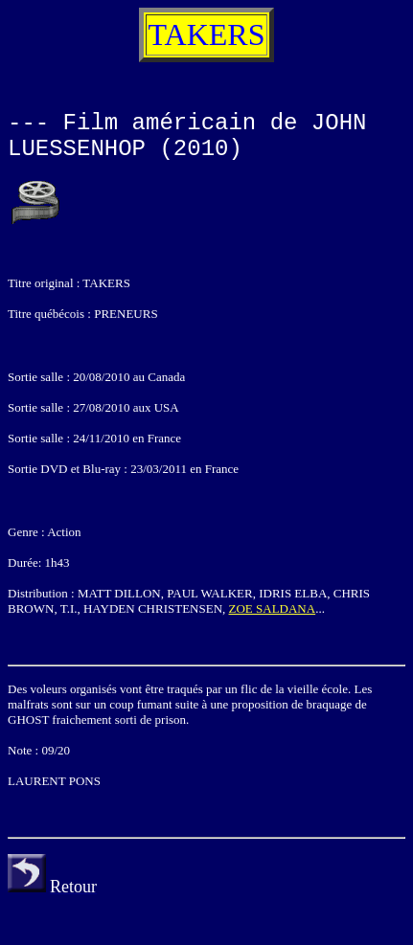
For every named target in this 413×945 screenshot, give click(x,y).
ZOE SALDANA (272, 608)
